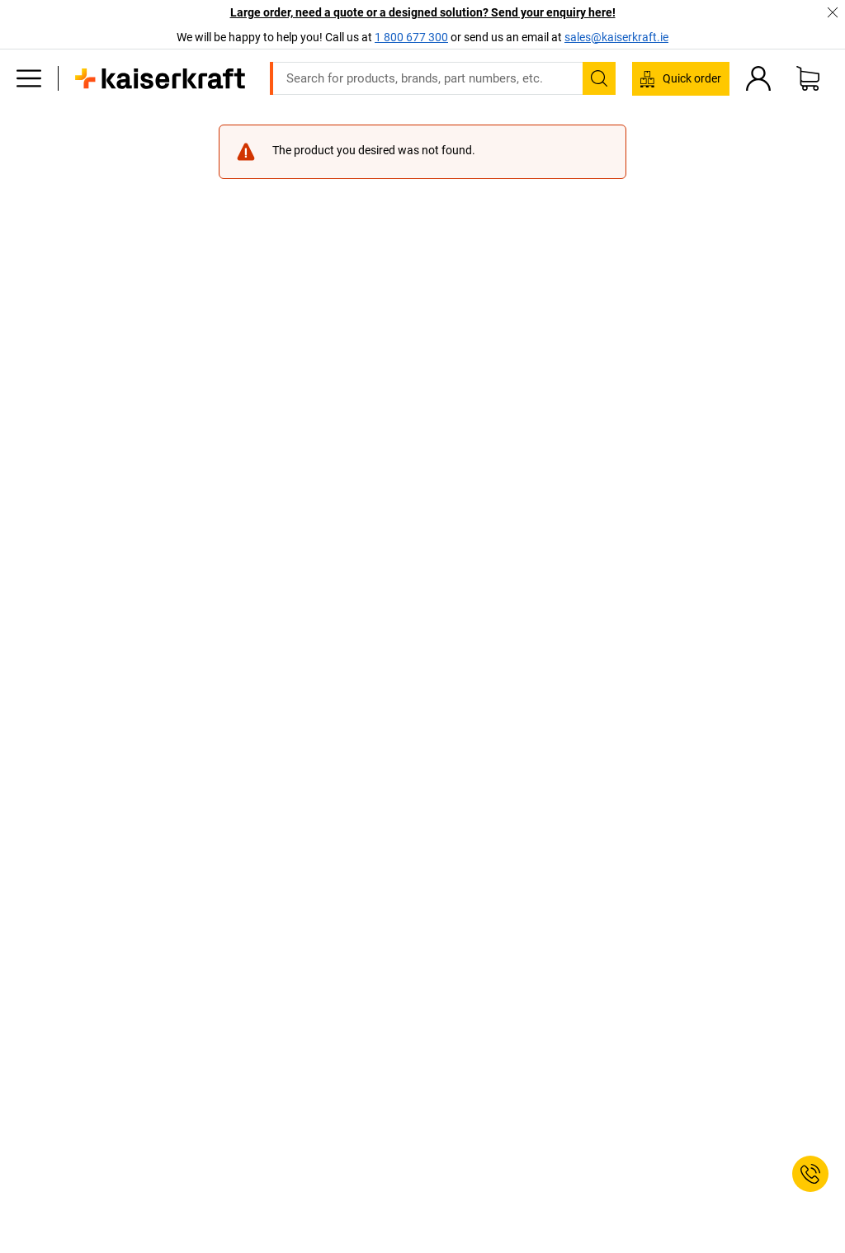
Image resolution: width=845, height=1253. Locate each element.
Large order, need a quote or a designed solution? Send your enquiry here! (423, 12)
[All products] (29, 78)
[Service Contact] (810, 1174)
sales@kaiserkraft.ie (616, 37)
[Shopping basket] (807, 78)
